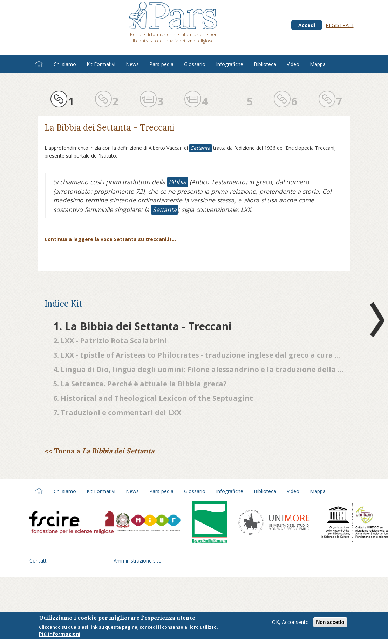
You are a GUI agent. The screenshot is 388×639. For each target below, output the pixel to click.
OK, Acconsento (290, 624)
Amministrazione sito (138, 560)
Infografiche (229, 64)
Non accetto (330, 624)
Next (375, 319)
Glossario (194, 64)
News (132, 64)
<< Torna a (99, 450)
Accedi (306, 25)
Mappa (318, 64)
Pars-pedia (161, 64)
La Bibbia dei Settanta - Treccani (110, 127)
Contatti (38, 560)
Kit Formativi (101, 64)
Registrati (339, 25)
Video (293, 64)
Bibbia (177, 182)
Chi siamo (65, 64)
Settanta (200, 148)
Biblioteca (265, 64)
